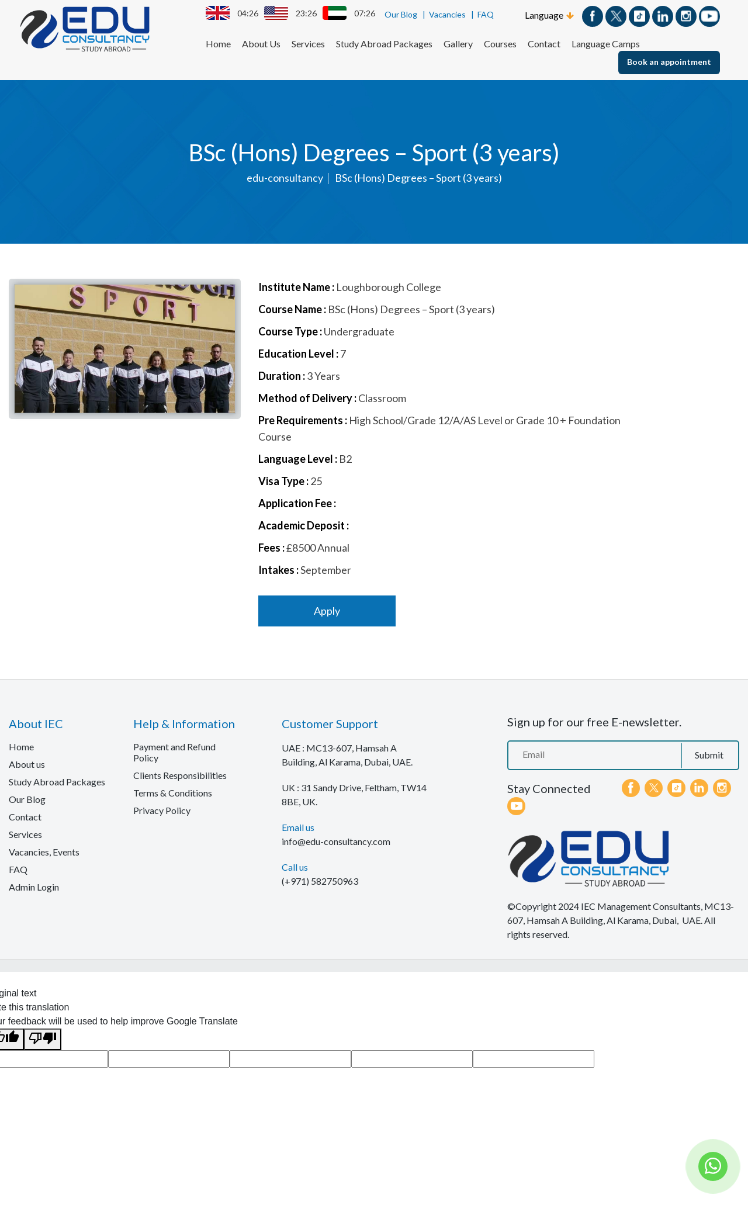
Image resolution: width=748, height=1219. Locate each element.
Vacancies (447, 14)
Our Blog (401, 14)
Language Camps (606, 43)
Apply (327, 610)
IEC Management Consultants (641, 906)
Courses (500, 43)
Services (308, 43)
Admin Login (34, 886)
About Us (261, 43)
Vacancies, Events (44, 851)
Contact (544, 43)
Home (218, 43)
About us (27, 764)
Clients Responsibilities (180, 775)
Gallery (458, 43)
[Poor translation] (42, 1039)
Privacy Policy (162, 810)
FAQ (485, 14)
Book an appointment (669, 62)
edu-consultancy (285, 177)
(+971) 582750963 (320, 880)
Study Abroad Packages (384, 43)
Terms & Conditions (172, 792)
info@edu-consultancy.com (336, 841)
